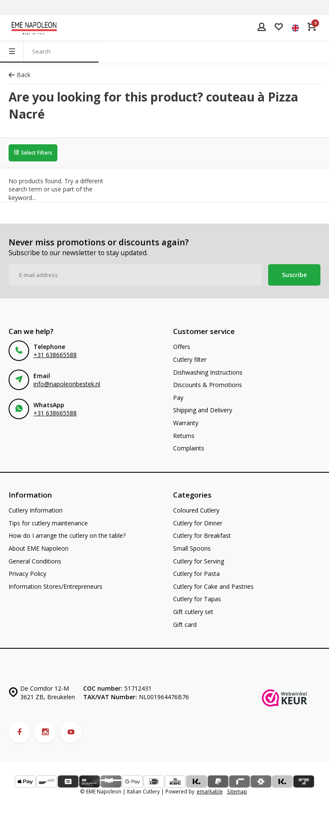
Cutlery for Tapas (197, 599)
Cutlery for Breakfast (202, 535)
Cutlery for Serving (198, 561)
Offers (181, 347)
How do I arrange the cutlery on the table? (67, 535)
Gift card (185, 624)
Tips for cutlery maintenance (48, 523)
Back (19, 75)
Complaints (188, 448)
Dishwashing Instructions (207, 372)
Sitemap (237, 791)
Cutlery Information (36, 510)
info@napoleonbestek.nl (66, 384)
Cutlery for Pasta (196, 574)
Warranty (185, 423)
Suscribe (294, 275)
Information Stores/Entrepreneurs (55, 586)
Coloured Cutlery (196, 510)
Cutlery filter (189, 359)
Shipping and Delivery (202, 410)
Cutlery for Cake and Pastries (213, 586)
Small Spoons (192, 548)
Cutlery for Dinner (197, 523)
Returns (183, 436)
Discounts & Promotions (207, 385)
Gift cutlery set (193, 612)
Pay (178, 398)
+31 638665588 (55, 355)
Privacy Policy (27, 574)
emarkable (210, 791)
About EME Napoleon (39, 548)
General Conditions (35, 561)
